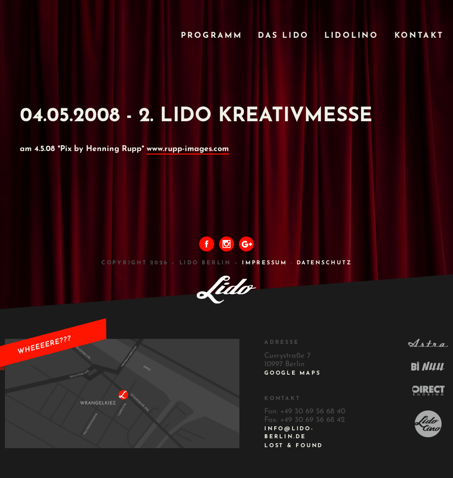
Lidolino (351, 36)
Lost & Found (293, 446)
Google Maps (292, 373)
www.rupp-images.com (188, 149)
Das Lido (283, 36)
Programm (212, 36)
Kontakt (419, 36)
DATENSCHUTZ (324, 263)
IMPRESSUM (264, 263)
